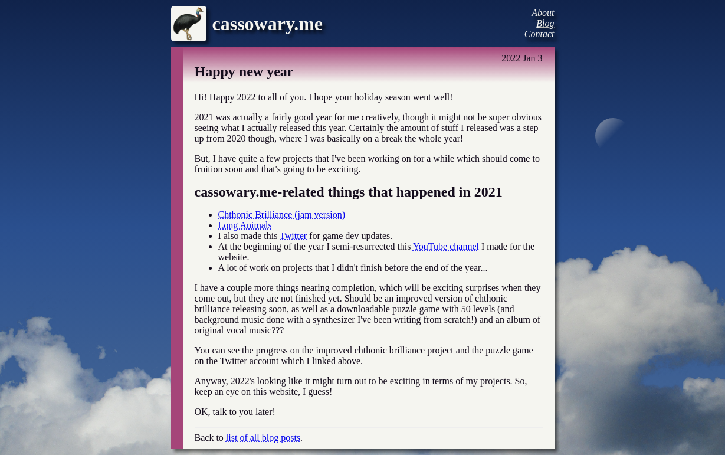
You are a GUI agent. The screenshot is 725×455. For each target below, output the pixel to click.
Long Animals (245, 225)
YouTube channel (446, 246)
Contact (539, 34)
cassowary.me (267, 23)
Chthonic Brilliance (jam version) (282, 215)
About (543, 13)
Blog (545, 23)
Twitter (293, 236)
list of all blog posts (263, 438)
